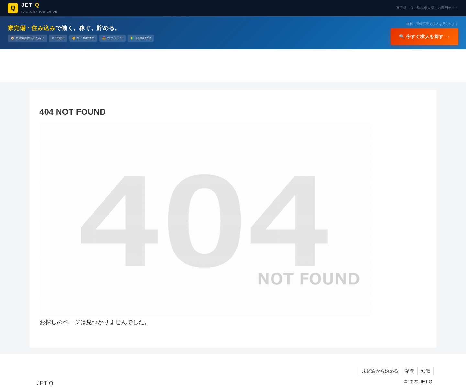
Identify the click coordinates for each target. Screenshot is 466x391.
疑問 (409, 371)
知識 (425, 371)
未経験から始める (380, 371)
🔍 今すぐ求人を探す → (424, 36)
